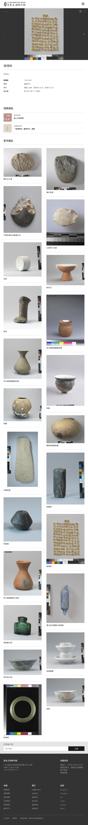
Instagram (64, 793)
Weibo (62, 808)
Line (61, 797)
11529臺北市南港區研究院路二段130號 (19, 765)
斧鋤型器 (7, 490)
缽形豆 (49, 287)
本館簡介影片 (36, 790)
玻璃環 (6, 737)
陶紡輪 (6, 544)
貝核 (5, 279)
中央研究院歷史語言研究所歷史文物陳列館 (15, 4)
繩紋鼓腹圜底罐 (52, 445)
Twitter (63, 801)
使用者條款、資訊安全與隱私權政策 (33, 818)
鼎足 (5, 331)
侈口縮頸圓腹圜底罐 (54, 348)
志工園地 (7, 818)
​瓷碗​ (48, 708)
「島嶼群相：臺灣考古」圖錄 (25, 129)
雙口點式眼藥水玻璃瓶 (55, 625)
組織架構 (35, 805)
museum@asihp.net (11, 769)
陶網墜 (49, 507)
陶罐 (5, 423)
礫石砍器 (50, 192)
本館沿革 (35, 793)
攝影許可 (7, 808)
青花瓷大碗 (8, 677)
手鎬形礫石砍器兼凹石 (13, 235)
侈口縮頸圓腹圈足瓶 (12, 381)
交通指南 (7, 801)
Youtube (63, 805)
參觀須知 (7, 790)
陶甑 (48, 408)
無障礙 (15, 818)
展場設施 (7, 805)
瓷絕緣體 (50, 671)
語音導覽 (7, 797)
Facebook (63, 790)
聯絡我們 (35, 808)
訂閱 (76, 749)
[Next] (83, 34)
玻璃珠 (49, 566)
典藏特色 (35, 797)
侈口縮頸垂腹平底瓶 (12, 598)
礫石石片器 (8, 179)
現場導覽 (7, 793)
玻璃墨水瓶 (8, 642)
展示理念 (35, 801)
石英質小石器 (52, 248)
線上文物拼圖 (19, 118)
